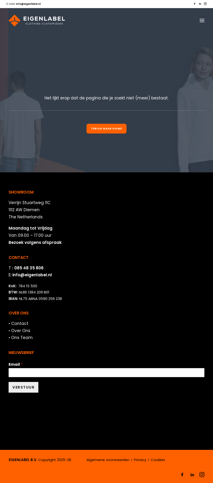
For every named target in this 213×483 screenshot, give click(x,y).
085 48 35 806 (29, 268)
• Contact (18, 323)
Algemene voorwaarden (107, 459)
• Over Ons (19, 331)
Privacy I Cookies (149, 459)
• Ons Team (21, 337)
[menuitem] (194, 3)
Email (16, 364)
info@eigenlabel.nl (32, 275)
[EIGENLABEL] (37, 20)
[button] (194, 3)
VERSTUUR (23, 387)
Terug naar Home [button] (106, 128)
